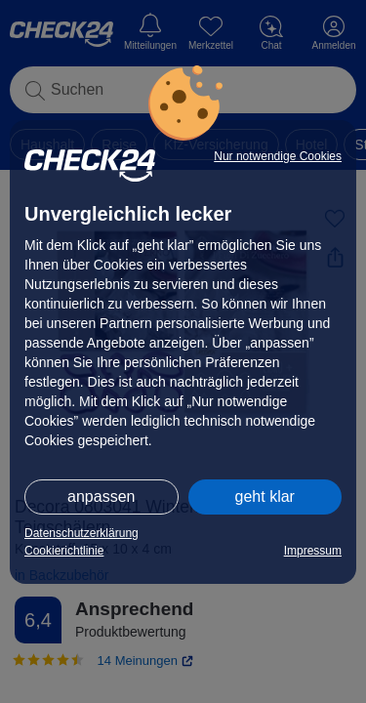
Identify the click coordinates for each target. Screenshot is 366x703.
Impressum (313, 551)
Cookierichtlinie (63, 551)
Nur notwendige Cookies (278, 156)
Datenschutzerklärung (81, 533)
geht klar (265, 496)
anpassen (101, 496)
